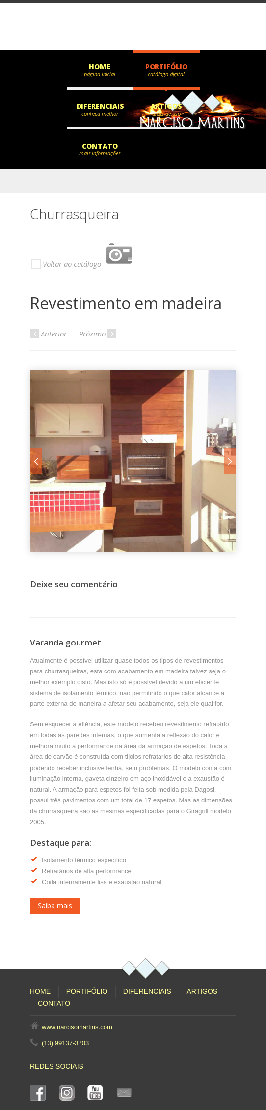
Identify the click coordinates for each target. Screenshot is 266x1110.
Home (99, 66)
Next (230, 435)
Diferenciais (100, 106)
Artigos (166, 106)
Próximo (97, 333)
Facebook (40, 1093)
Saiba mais (55, 853)
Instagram (69, 1093)
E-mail (126, 1093)
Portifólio (166, 66)
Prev (36, 435)
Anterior (48, 333)
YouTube (97, 1092)
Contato (99, 146)
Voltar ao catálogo (86, 254)
